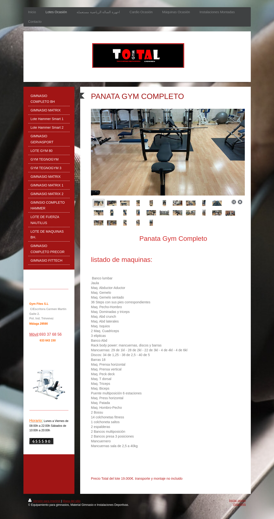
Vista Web (239, 504)
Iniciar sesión (237, 500)
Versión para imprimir (44, 501)
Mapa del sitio (71, 501)
